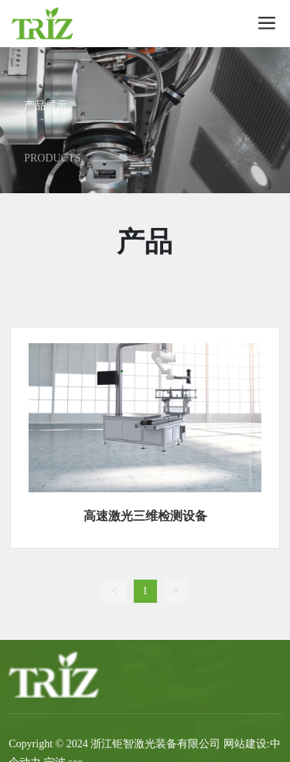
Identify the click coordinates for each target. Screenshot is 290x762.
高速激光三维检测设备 (145, 515)
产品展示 (45, 105)
